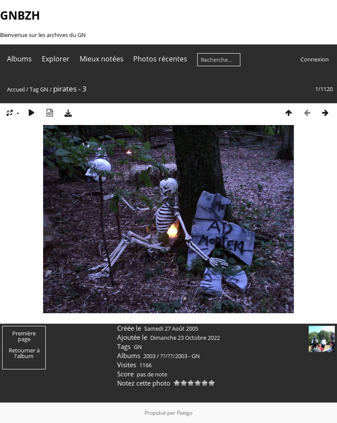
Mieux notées (102, 59)
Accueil (16, 89)
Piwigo (184, 412)
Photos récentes (160, 59)
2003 (149, 356)
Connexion (314, 59)
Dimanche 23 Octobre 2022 (185, 338)
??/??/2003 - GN (180, 356)
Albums (19, 59)
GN (44, 89)
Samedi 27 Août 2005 (171, 328)
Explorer (56, 59)
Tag (34, 89)
